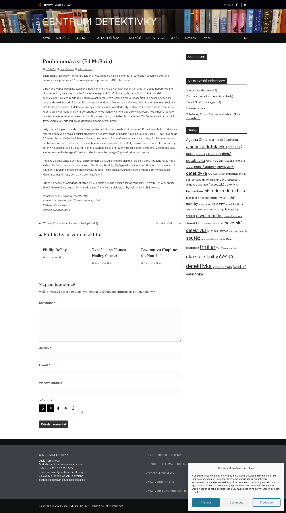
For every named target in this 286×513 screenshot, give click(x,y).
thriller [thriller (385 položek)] (208, 247)
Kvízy (207, 37)
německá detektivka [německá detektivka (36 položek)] (197, 209)
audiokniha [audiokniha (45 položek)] (233, 160)
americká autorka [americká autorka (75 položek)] (225, 140)
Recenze (176, 455)
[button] (68, 37)
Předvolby (266, 502)
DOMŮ (46, 37)
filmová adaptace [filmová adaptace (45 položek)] (197, 184)
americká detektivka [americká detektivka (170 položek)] (206, 146)
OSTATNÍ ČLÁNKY (108, 37)
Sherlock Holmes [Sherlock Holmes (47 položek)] (217, 231)
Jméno (45, 348)
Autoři (162, 455)
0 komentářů (83, 69)
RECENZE (81, 37)
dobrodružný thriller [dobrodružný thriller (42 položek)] (198, 179)
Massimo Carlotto (168, 223)
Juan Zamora (67, 69)
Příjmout (206, 502)
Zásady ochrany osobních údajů (169, 490)
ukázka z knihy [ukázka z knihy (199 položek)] (202, 256)
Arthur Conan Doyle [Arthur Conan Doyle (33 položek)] (216, 161)
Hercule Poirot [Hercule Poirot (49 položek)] (195, 191)
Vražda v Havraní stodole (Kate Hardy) (64, 4)
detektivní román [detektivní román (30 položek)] (216, 174)
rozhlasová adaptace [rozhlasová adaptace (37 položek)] (212, 223)
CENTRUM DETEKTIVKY (99, 21)
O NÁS (175, 37)
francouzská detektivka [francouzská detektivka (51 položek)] (223, 184)
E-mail (44, 365)
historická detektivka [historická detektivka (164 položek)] (225, 190)
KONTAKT (191, 37)
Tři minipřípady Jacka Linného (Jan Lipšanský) (68, 223)
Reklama (167, 463)
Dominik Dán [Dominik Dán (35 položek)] (217, 179)
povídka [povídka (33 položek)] (213, 209)
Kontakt (183, 463)
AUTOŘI (61, 37)
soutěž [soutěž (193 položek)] (193, 238)
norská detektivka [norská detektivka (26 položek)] (234, 204)
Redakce (151, 463)
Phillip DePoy (55, 249)
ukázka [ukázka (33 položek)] (232, 248)
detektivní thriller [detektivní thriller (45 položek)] (236, 173)
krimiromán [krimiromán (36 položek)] (205, 204)
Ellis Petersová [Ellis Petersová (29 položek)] (232, 180)
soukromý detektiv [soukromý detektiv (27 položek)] (238, 231)
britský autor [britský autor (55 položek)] (225, 167)
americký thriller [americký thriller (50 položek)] (206, 154)
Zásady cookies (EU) (160, 482)
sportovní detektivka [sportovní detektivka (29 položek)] (211, 239)
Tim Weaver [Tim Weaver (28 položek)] (222, 248)
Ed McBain (117, 165)
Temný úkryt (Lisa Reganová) (203, 102)
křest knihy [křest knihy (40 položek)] (218, 203)
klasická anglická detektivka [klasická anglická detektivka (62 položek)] (205, 198)
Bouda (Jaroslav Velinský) (201, 90)
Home (149, 455)
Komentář (47, 303)
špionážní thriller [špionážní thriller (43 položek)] (222, 267)
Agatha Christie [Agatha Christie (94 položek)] (198, 139)
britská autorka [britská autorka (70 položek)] (205, 167)
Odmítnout (236, 502)
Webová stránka (50, 383)
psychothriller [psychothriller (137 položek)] (209, 215)
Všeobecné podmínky (160, 473)
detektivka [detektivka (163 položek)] (196, 173)
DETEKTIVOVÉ (155, 37)
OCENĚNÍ (135, 37)
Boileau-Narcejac (196, 108)
